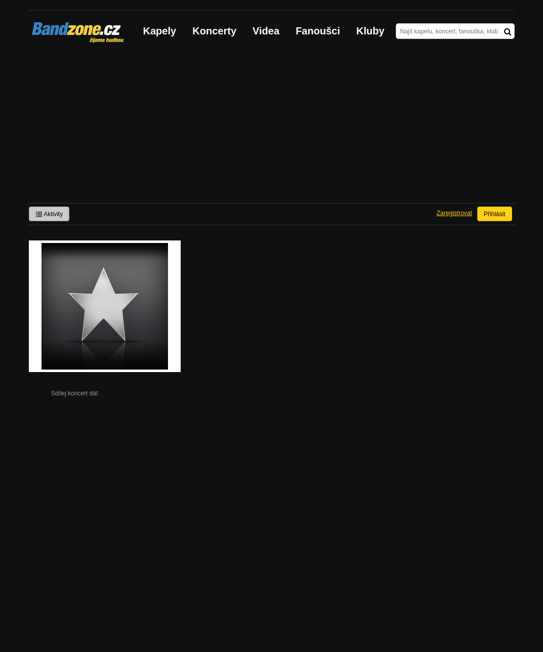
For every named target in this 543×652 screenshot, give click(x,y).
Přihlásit (495, 214)
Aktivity (49, 214)
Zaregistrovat (454, 213)
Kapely (160, 30)
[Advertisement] (272, 127)
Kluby (370, 30)
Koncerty (214, 30)
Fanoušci (318, 30)
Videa (266, 30)
